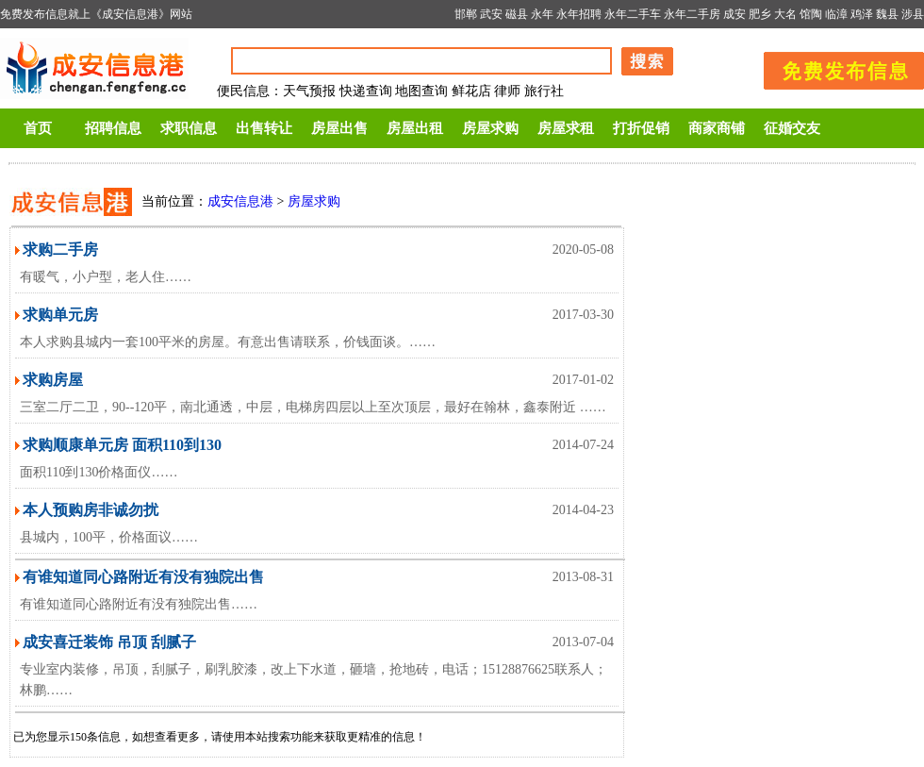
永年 (542, 14)
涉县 (912, 14)
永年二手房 (692, 14)
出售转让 (264, 128)
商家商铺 (716, 128)
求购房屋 (53, 380)
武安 (491, 14)
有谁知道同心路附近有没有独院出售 (143, 577)
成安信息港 (240, 201)
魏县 (887, 14)
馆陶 (811, 14)
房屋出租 (415, 128)
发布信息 (834, 67)
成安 (734, 14)
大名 (785, 14)
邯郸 (465, 14)
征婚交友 (792, 128)
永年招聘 (579, 14)
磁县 (516, 14)
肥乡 (760, 14)
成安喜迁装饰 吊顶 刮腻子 (109, 642)
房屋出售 (339, 128)
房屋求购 (490, 128)
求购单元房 (60, 315)
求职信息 (188, 128)
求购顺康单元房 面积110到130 (122, 445)
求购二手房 (60, 250)
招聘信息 (113, 128)
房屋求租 (565, 128)
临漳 (836, 14)
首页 (38, 128)
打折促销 (641, 128)
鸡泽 (861, 14)
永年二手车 (632, 14)
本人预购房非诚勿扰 (90, 510)
